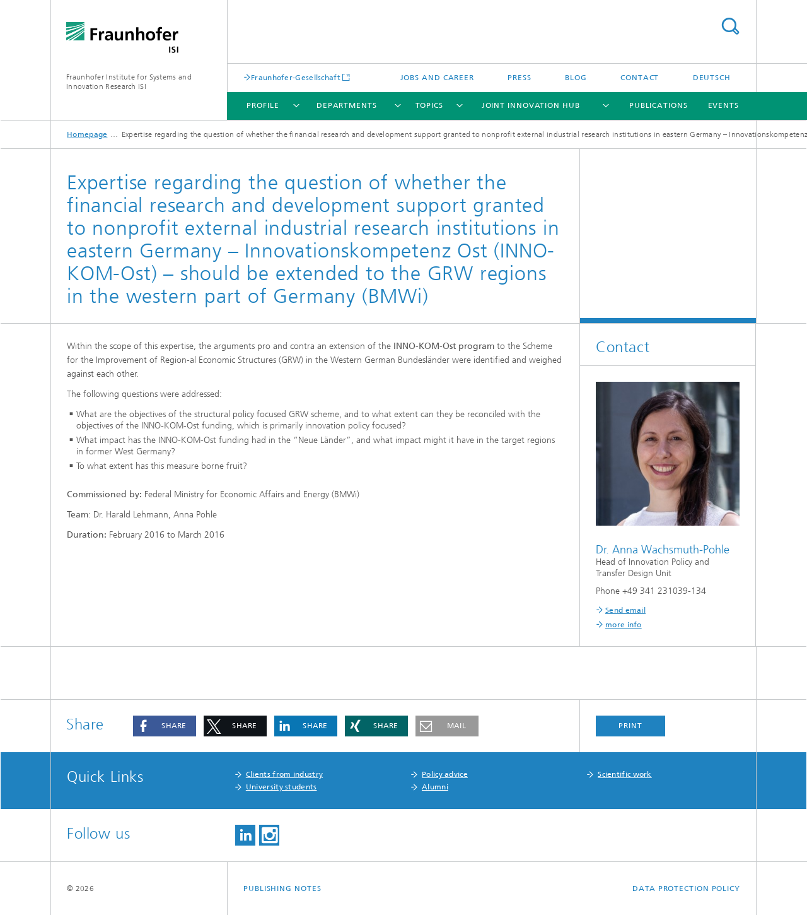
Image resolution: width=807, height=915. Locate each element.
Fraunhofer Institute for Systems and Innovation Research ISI (129, 82)
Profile (263, 105)
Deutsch (712, 77)
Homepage (87, 134)
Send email (625, 610)
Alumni (435, 786)
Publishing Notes (282, 888)
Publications (658, 105)
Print (630, 725)
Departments (346, 105)
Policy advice (445, 774)
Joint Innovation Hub (531, 105)
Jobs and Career (437, 77)
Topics (429, 105)
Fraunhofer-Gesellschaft (295, 77)
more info (623, 624)
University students (281, 786)
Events (723, 105)
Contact (639, 77)
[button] (164, 726)
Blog (576, 77)
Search (730, 26)
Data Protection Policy (686, 888)
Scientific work (625, 774)
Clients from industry (284, 774)
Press (519, 77)
